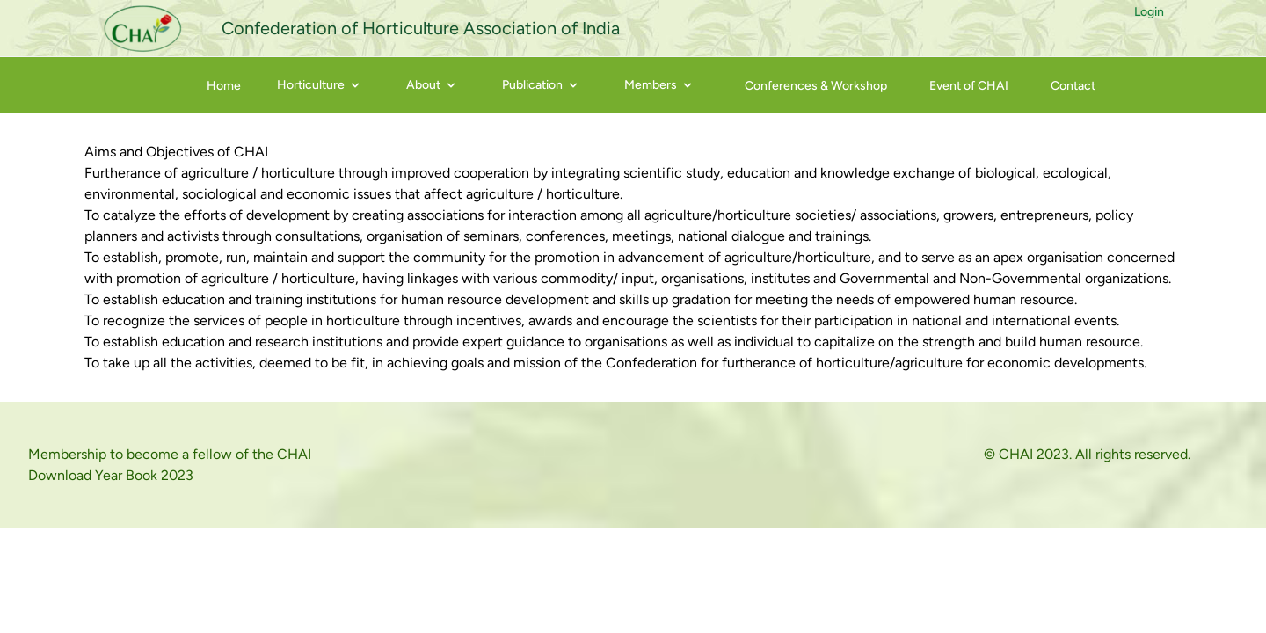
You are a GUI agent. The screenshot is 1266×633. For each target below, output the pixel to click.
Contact (1073, 85)
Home (224, 85)
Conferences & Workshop (816, 85)
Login (1149, 11)
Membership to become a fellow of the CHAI (169, 454)
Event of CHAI (968, 85)
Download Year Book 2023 (110, 475)
